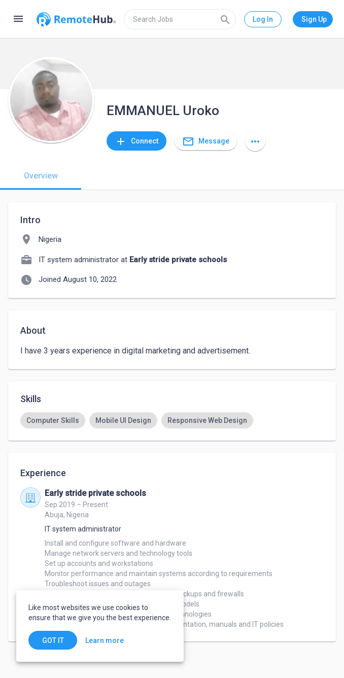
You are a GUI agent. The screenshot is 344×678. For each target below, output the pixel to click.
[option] (52, 420)
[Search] (225, 19)
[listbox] (172, 420)
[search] (180, 19)
